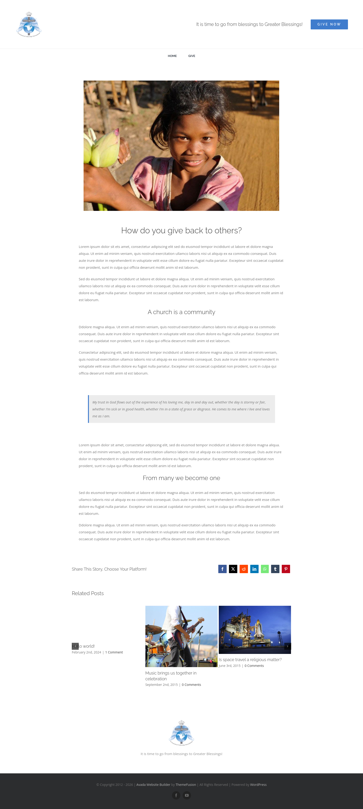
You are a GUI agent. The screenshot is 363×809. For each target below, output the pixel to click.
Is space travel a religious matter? (250, 659)
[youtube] (187, 795)
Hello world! (83, 646)
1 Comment (114, 652)
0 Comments (191, 684)
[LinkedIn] (254, 569)
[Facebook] (222, 569)
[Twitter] (233, 569)
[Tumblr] (275, 569)
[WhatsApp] (265, 569)
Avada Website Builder (153, 784)
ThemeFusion (186, 784)
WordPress (258, 784)
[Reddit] (243, 569)
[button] (75, 646)
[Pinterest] (286, 569)
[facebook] (176, 795)
